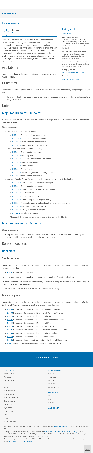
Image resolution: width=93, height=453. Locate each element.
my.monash (8, 408)
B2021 (10, 320)
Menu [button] (3, 5)
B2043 (10, 337)
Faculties (51, 373)
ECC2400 (16, 189)
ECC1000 (16, 135)
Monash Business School (70, 80)
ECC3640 (16, 206)
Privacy (74, 432)
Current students (9, 411)
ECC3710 (16, 165)
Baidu (64, 362)
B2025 (10, 330)
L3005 (10, 343)
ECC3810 (16, 169)
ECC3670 (16, 159)
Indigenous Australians (11, 397)
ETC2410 (16, 213)
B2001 (10, 272)
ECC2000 (16, 142)
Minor (64, 33)
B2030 (10, 333)
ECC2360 (16, 186)
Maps (6, 387)
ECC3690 (16, 162)
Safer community (9, 401)
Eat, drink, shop (9, 380)
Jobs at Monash (9, 391)
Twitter (39, 362)
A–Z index (51, 380)
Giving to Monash (10, 421)
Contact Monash (54, 384)
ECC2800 (16, 203)
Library (6, 384)
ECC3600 (16, 152)
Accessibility (48, 432)
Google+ (48, 362)
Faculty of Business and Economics (74, 72)
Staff (5, 415)
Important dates (9, 373)
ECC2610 (16, 199)
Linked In (33, 362)
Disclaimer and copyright (62, 432)
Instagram (28, 362)
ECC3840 (16, 176)
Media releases (53, 387)
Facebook (44, 362)
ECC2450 (16, 193)
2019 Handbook (9, 13)
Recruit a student (9, 394)
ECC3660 (16, 155)
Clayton (15, 33)
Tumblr (53, 362)
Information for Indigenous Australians (21, 441)
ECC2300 (16, 182)
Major (69, 33)
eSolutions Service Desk (62, 426)
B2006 (10, 309)
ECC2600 (16, 196)
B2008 (10, 313)
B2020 (10, 316)
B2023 (10, 326)
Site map (51, 403)
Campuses (52, 377)
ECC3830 (16, 172)
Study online (8, 404)
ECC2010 (16, 145)
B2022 (10, 323)
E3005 (10, 340)
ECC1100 (16, 138)
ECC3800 (16, 210)
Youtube (58, 362)
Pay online (7, 377)
